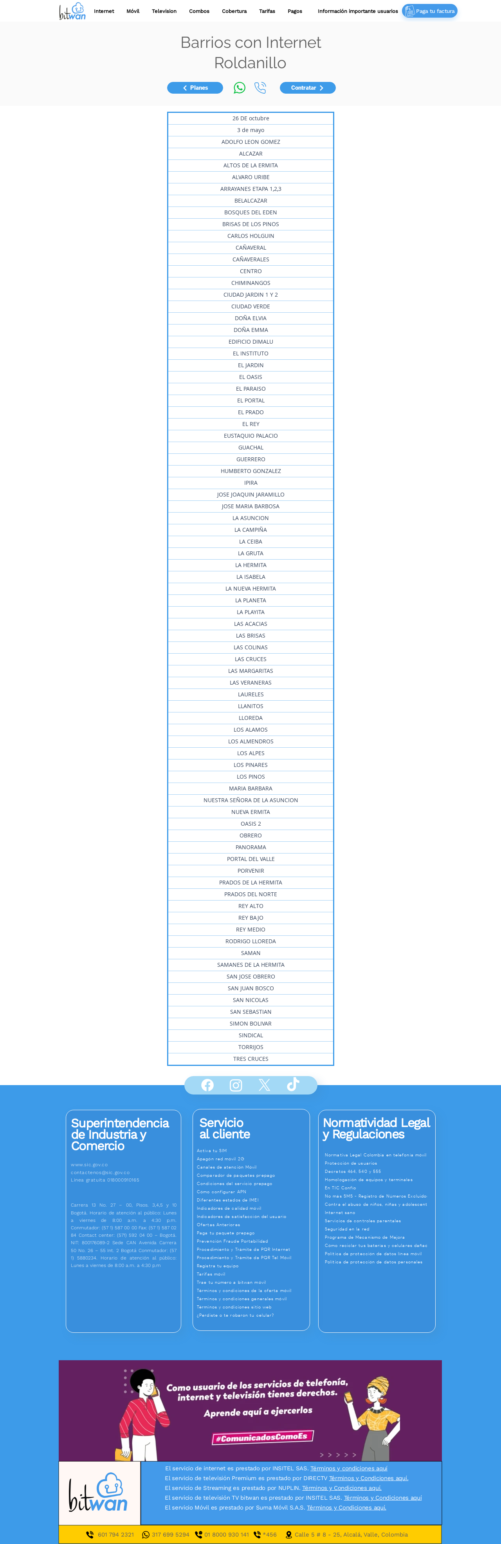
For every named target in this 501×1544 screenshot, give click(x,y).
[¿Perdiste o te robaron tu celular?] (252, 1315)
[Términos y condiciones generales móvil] (252, 1299)
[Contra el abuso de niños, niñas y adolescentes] (380, 1204)
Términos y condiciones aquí (348, 1468)
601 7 (105, 1534)
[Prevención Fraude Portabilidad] (252, 1241)
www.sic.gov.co (89, 1164)
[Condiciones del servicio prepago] (252, 1183)
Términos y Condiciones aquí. (369, 1478)
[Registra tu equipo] (252, 1266)
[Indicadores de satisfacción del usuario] (252, 1216)
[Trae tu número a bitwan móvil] (252, 1282)
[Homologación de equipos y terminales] (380, 1179)
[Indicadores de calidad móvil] (252, 1208)
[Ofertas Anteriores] (252, 1224)
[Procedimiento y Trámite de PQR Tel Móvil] (252, 1257)
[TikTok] (293, 1085)
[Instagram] (236, 1085)
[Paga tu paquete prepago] (252, 1233)
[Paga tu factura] (430, 11)
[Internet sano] (380, 1212)
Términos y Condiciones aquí (383, 1497)
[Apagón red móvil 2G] (252, 1159)
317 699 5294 (170, 1534)
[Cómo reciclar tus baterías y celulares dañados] (380, 1245)
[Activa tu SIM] (252, 1150)
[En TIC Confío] (380, 1188)
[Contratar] (308, 88)
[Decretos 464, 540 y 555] (380, 1171)
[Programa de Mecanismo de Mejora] (380, 1237)
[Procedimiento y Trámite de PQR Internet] (252, 1249)
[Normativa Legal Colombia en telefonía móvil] (380, 1155)
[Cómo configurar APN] (252, 1192)
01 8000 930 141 (233, 1534)
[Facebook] (207, 1085)
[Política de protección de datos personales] (380, 1262)
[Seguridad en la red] (380, 1229)
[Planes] (195, 88)
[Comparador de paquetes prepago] (252, 1175)
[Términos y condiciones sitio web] (252, 1307)
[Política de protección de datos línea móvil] (380, 1253)
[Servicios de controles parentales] (380, 1221)
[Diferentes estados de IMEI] (252, 1200)
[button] (267, 11)
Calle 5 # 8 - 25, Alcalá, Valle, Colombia (351, 1534)
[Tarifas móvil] (252, 1274)
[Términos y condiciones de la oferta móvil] (252, 1290)
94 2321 (123, 1534)
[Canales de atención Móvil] (252, 1167)
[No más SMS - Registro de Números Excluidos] (380, 1196)
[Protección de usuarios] (380, 1163)
